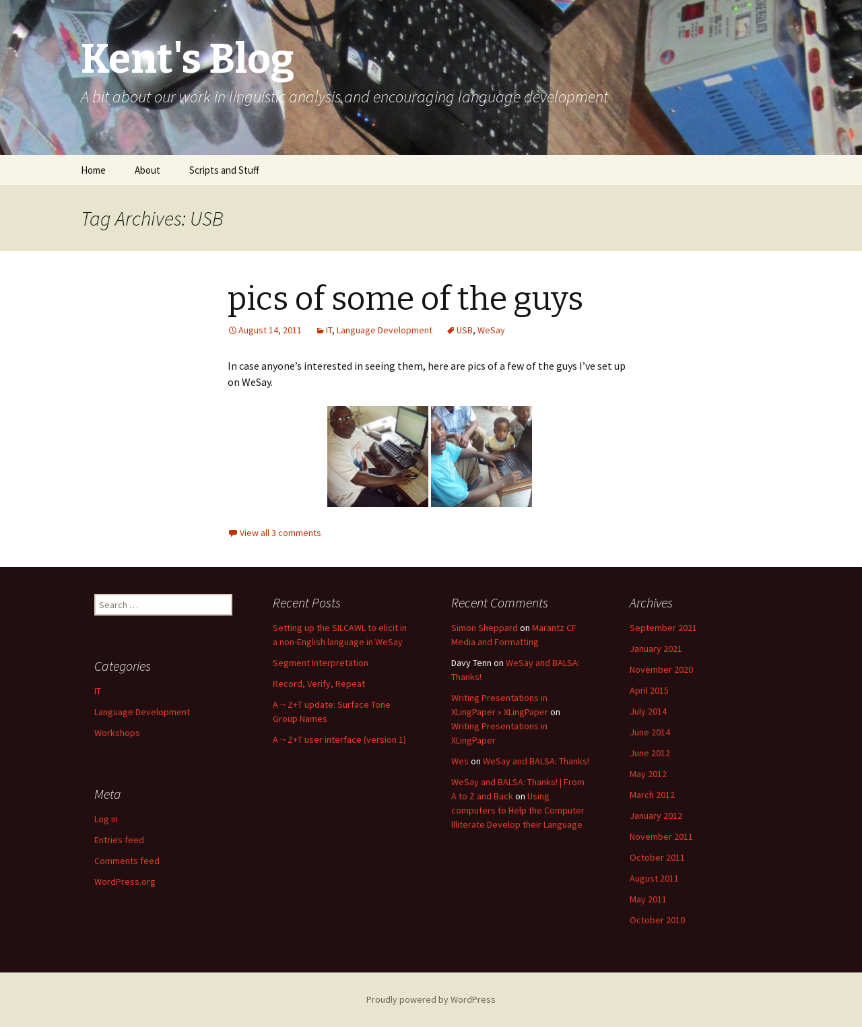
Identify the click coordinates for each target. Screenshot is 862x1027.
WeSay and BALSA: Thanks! (536, 761)
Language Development (384, 330)
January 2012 (656, 815)
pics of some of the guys (405, 299)
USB (465, 330)
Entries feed (119, 840)
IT (329, 330)
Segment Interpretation (320, 663)
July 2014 (648, 711)
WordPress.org (125, 881)
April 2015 (649, 690)
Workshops (117, 733)
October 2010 (657, 920)
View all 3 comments (280, 533)
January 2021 (656, 648)
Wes (460, 761)
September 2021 (663, 628)
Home (93, 170)
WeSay (491, 330)
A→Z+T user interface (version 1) (339, 739)
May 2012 (648, 774)
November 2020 (661, 669)
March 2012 (652, 795)
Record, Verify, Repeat (319, 683)
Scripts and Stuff (224, 170)
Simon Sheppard (484, 628)
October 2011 (657, 857)
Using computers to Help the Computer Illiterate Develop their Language (518, 810)
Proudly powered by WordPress (431, 999)
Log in (106, 819)
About (147, 170)
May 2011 (648, 899)
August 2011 (654, 878)
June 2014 (650, 732)
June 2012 (650, 753)
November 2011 (661, 836)
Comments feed (127, 861)
